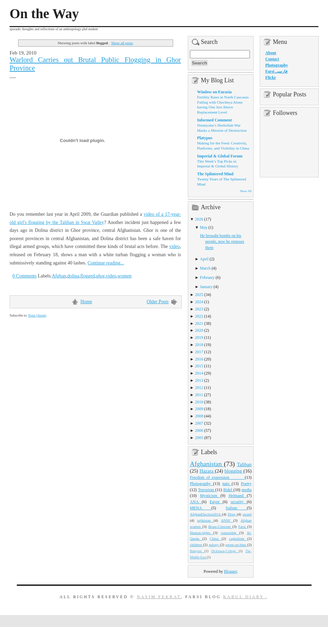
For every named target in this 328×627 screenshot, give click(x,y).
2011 (199, 394)
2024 (199, 301)
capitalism (238, 538)
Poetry (246, 483)
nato (227, 483)
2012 (199, 387)
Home (86, 301)
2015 (199, 366)
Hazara (207, 471)
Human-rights (201, 533)
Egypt (216, 501)
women (125, 276)
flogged (87, 276)
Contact (272, 59)
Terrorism (207, 489)
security (239, 501)
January (206, 286)
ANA (196, 501)
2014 (199, 373)
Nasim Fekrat (159, 596)
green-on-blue (236, 545)
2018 (199, 344)
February (207, 277)
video (174, 246)
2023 (199, 309)
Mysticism (210, 495)
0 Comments (24, 276)
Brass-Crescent (220, 526)
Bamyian (197, 551)
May (203, 227)
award (247, 514)
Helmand (238, 495)
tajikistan (205, 520)
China (216, 538)
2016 (199, 359)
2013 (199, 380)
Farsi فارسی (276, 71)
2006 (199, 430)
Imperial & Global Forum (219, 156)
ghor (100, 276)
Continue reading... (105, 262)
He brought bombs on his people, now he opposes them (222, 241)
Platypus (204, 137)
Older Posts (158, 301)
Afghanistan (207, 464)
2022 (199, 316)
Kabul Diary (244, 596)
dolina (73, 276)
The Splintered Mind (215, 173)
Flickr (270, 77)
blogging (233, 471)
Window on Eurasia (214, 92)
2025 (199, 294)
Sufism (236, 508)
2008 (199, 416)
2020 (199, 330)
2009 (199, 408)
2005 (199, 437)
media (247, 489)
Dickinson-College (225, 551)
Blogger (230, 571)
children (196, 545)
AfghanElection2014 (206, 514)
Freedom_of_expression (217, 477)
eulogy (214, 545)
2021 (199, 323)
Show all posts (122, 43)
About (270, 52)
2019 (199, 337)
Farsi (242, 526)
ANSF (227, 520)
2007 (199, 423)
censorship (230, 533)
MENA (200, 508)
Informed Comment (214, 120)
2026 (199, 219)
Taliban (244, 464)
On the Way (44, 13)
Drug (232, 514)
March (205, 268)
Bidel (228, 489)
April (204, 259)
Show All (246, 191)
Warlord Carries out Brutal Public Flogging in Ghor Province (95, 64)
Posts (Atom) (37, 315)
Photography (201, 483)
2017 (199, 352)
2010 (199, 402)
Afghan (59, 276)
